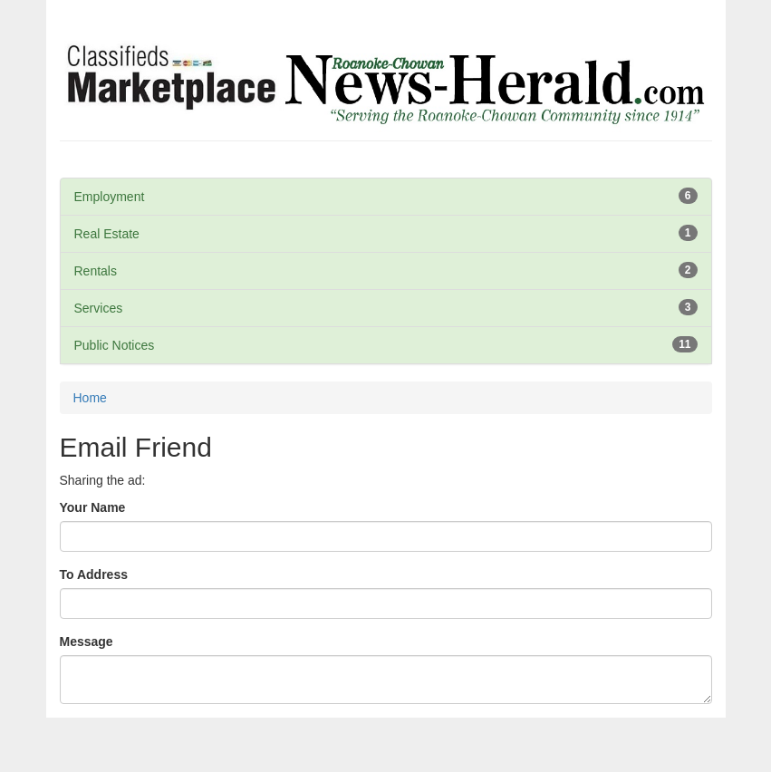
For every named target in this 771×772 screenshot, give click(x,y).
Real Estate (107, 234)
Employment (109, 196)
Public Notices (114, 345)
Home (90, 398)
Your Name (93, 507)
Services (98, 308)
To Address (94, 574)
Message (86, 641)
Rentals (95, 271)
